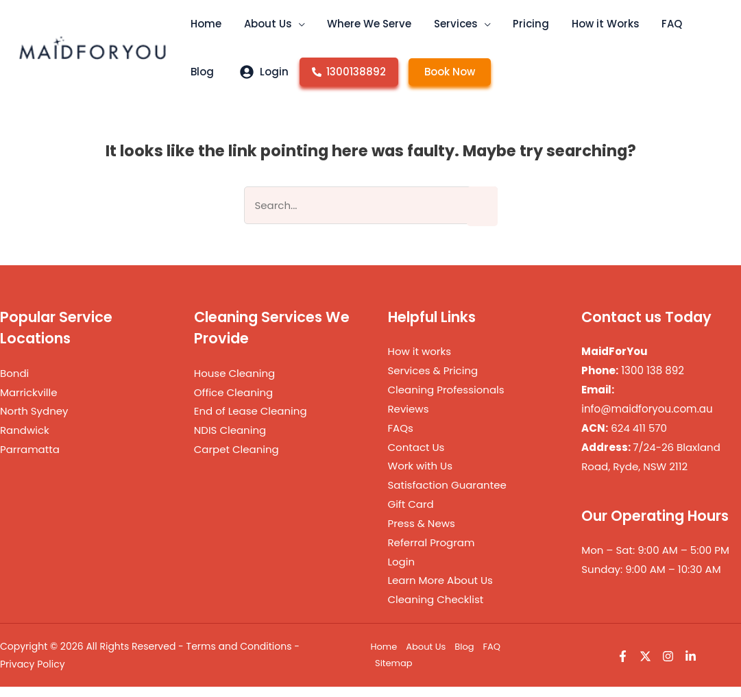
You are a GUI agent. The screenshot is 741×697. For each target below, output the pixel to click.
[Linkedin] (690, 666)
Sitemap (394, 673)
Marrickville (29, 402)
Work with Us (420, 476)
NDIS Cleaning (230, 440)
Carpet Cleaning (236, 459)
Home (384, 656)
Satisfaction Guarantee (447, 495)
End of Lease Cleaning (250, 421)
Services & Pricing (433, 381)
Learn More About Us (440, 590)
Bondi (14, 383)
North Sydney (34, 421)
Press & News (421, 533)
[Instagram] (668, 666)
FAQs (400, 438)
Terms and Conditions (239, 656)
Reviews (408, 419)
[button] (287, 34)
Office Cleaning (234, 402)
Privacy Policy (32, 674)
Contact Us (416, 457)
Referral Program (431, 553)
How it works (420, 361)
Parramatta (30, 459)
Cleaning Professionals (446, 400)
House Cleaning (234, 383)
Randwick (24, 440)
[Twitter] (645, 666)
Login (401, 572)
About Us (426, 656)
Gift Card (411, 514)
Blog (464, 656)
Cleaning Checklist (436, 609)
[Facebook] (623, 666)
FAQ (492, 656)
